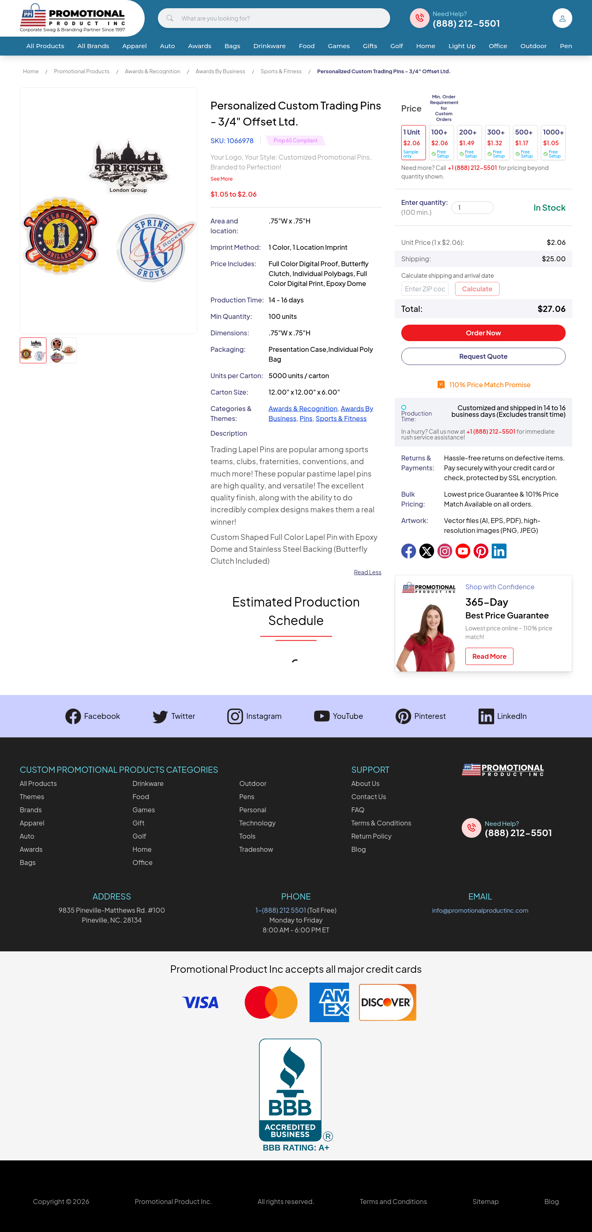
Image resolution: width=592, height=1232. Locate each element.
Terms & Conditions (381, 822)
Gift (138, 822)
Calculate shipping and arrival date (447, 275)
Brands (31, 809)
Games (339, 46)
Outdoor (533, 46)
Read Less (368, 571)
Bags (232, 46)
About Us (365, 783)
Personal (252, 809)
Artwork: (414, 520)
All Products (45, 46)
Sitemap (485, 1201)
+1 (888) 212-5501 (472, 167)
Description (228, 433)
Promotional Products (81, 71)
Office (498, 46)
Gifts (370, 46)
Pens (568, 46)
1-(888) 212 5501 (281, 910)
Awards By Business (220, 71)
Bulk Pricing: (413, 499)
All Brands (93, 46)
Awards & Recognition (152, 71)
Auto (167, 46)
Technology (257, 822)
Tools (247, 836)
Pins (306, 418)
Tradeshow (256, 849)
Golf (397, 46)
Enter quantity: (424, 207)
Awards (199, 46)
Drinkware (269, 46)
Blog (358, 849)
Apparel (134, 46)
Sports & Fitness (281, 71)
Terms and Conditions (393, 1201)
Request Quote (483, 356)
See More (221, 179)
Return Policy (371, 836)
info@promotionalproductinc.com (480, 910)
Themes (32, 796)
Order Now (483, 332)
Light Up (462, 46)
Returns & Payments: (418, 462)
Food (307, 46)
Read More (489, 656)
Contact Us (368, 796)
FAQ (358, 809)
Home (425, 46)
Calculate (477, 288)
